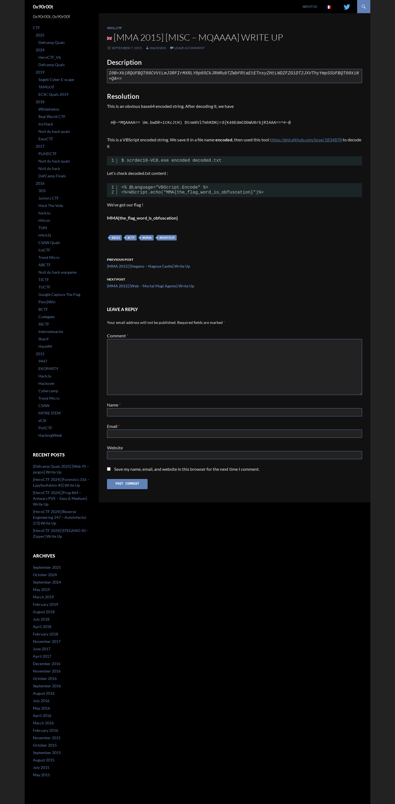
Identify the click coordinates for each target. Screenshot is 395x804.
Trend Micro (49, 257)
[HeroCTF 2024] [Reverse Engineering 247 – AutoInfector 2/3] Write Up (60, 517)
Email (113, 427)
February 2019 (45, 604)
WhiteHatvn (48, 109)
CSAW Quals (49, 242)
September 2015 (47, 752)
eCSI (42, 420)
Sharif (43, 339)
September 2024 (47, 582)
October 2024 (45, 574)
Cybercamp (48, 390)
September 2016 (47, 685)
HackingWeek (50, 435)
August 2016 (44, 693)
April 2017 (42, 656)
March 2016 (43, 723)
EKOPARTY (48, 368)
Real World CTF (52, 116)
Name (114, 404)
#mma (147, 237)
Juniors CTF (48, 198)
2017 (40, 146)
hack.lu (44, 213)
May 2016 (41, 708)
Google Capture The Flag (59, 294)
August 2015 (44, 760)
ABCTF (44, 264)
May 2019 (41, 589)
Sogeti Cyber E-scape (56, 79)
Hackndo (157, 48)
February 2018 (45, 634)
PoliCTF (45, 427)
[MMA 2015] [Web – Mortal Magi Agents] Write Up (234, 282)
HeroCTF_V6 (49, 57)
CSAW (43, 405)
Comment (117, 335)
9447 (42, 361)
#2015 (116, 237)
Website (115, 449)
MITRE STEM (49, 413)
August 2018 (44, 611)
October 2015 (45, 745)
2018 (40, 101)
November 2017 (47, 641)
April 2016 (42, 715)
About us (310, 6)
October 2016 (45, 678)
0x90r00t (43, 7)
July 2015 (41, 767)
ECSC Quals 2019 (53, 94)
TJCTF (43, 279)
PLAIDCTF (47, 153)
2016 (40, 183)
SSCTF (43, 324)
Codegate (46, 316)
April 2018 (42, 626)
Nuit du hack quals (54, 131)
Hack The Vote (50, 205)
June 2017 (41, 648)
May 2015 (41, 774)
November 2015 (47, 737)
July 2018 (41, 619)
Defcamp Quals (51, 42)
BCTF (43, 309)
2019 (40, 72)
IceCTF (44, 250)
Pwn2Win (46, 301)
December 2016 (46, 663)
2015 (111, 28)
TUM (42, 227)
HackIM (45, 346)
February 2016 (45, 730)
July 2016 (41, 700)
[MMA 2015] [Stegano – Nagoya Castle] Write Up (234, 262)
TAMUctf (46, 87)
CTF (119, 28)
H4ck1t (44, 235)
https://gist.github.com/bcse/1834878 (306, 139)
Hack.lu (44, 376)
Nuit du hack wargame (57, 272)
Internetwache (50, 331)
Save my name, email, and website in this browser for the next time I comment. (186, 472)
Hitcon (44, 220)
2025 (40, 35)
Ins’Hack (45, 124)
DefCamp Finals (52, 175)
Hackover (46, 383)
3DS (42, 190)
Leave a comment (189, 48)
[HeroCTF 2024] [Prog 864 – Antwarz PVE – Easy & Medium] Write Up (60, 498)
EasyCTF (45, 138)
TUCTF (44, 287)
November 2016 (47, 671)
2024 (40, 49)
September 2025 (47, 567)
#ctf (131, 237)
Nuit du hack (49, 168)
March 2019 (43, 597)
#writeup (167, 237)
